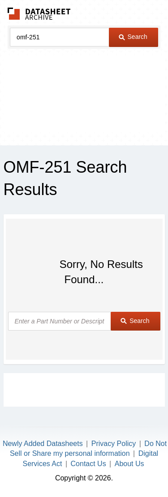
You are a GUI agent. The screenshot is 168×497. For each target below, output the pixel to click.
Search (133, 36)
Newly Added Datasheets (43, 443)
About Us (129, 463)
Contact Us (88, 463)
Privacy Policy (113, 443)
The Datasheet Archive (39, 14)
